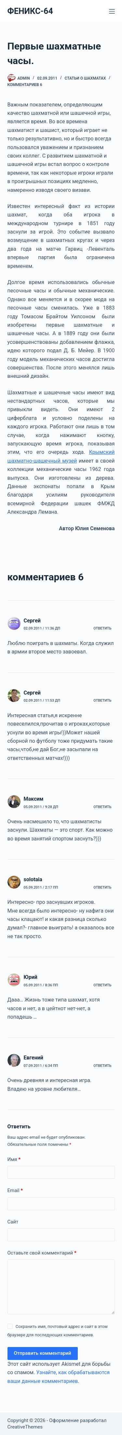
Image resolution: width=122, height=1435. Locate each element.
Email (15, 1191)
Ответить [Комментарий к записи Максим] (102, 807)
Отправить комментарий (42, 1353)
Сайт (13, 1222)
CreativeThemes (25, 1427)
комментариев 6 (24, 84)
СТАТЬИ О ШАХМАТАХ (85, 78)
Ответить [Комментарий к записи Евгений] (102, 1066)
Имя (14, 1160)
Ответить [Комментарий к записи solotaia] (102, 887)
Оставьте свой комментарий (41, 1253)
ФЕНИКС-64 (30, 11)
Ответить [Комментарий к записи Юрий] (102, 985)
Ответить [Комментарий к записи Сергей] (102, 628)
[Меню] (112, 11)
